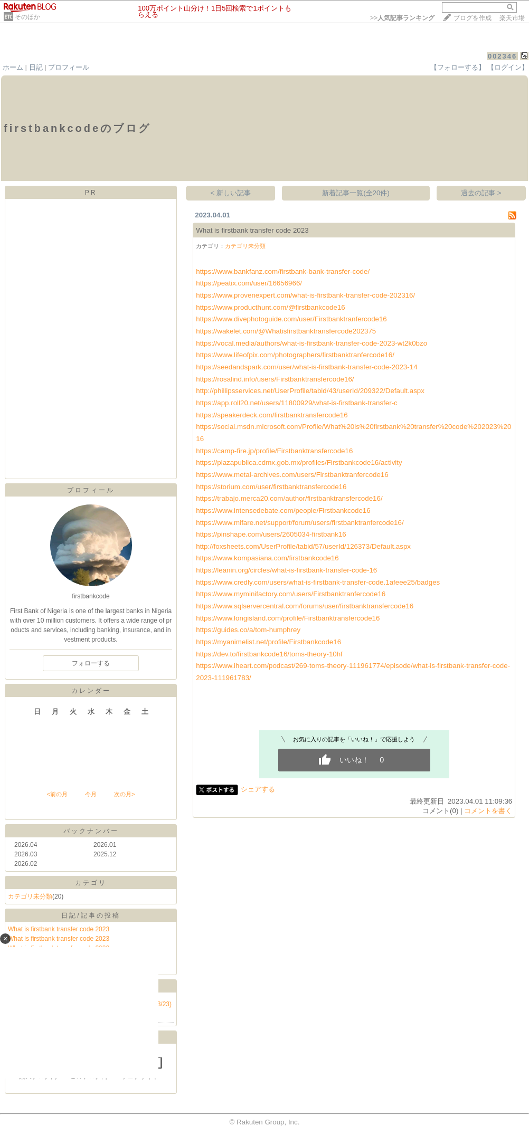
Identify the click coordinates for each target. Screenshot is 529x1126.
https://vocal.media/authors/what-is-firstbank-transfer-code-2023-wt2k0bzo (311, 343)
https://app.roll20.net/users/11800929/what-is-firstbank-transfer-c (297, 403)
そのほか (27, 17)
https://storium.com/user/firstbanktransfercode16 (271, 487)
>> (402, 18)
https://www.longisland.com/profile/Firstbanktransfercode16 (288, 618)
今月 (91, 794)
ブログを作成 (473, 18)
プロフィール (68, 67)
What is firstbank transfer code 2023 (58, 929)
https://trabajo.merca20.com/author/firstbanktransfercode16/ (289, 498)
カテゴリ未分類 (30, 896)
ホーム (13, 67)
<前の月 (56, 794)
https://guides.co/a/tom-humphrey (248, 630)
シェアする (258, 789)
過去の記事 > (481, 193)
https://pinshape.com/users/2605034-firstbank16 (271, 534)
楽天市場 (512, 18)
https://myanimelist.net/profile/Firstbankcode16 (268, 642)
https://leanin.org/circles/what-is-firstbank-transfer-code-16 (286, 570)
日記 (36, 67)
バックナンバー (91, 831)
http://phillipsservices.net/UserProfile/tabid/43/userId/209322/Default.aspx (310, 391)
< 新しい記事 (231, 193)
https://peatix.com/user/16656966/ (249, 283)
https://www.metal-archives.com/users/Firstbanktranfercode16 (292, 475)
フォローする (91, 663)
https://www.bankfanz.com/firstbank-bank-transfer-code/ (283, 271)
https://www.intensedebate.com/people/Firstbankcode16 (283, 510)
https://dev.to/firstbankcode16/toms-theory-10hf (269, 654)
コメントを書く (488, 811)
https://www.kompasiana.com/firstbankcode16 (267, 558)
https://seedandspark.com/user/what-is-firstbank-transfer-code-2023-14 (306, 367)
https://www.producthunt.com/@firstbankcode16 (270, 307)
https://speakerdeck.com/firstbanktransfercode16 (271, 415)
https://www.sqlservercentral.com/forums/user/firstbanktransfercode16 (304, 606)
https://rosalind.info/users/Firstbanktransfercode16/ (275, 379)
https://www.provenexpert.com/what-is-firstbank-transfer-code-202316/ (305, 295)
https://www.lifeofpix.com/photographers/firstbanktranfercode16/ (295, 355)
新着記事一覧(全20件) (356, 193)
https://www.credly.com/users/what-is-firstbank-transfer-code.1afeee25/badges (318, 582)
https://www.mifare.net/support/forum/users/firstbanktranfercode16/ (299, 523)
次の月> (124, 794)
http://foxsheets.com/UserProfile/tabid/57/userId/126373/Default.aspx (303, 546)
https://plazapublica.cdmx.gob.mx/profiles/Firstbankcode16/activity (299, 462)
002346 (502, 56)
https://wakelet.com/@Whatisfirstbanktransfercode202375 (286, 331)
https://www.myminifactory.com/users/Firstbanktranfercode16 (290, 594)
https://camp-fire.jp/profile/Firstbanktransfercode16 (274, 451)
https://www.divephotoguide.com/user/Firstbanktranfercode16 (291, 319)
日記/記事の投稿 (90, 915)
